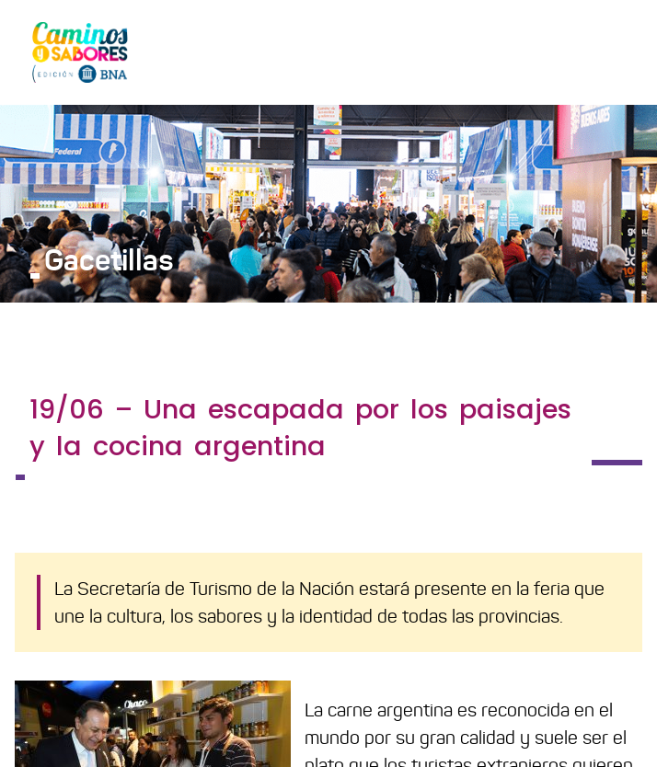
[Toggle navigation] (616, 51)
